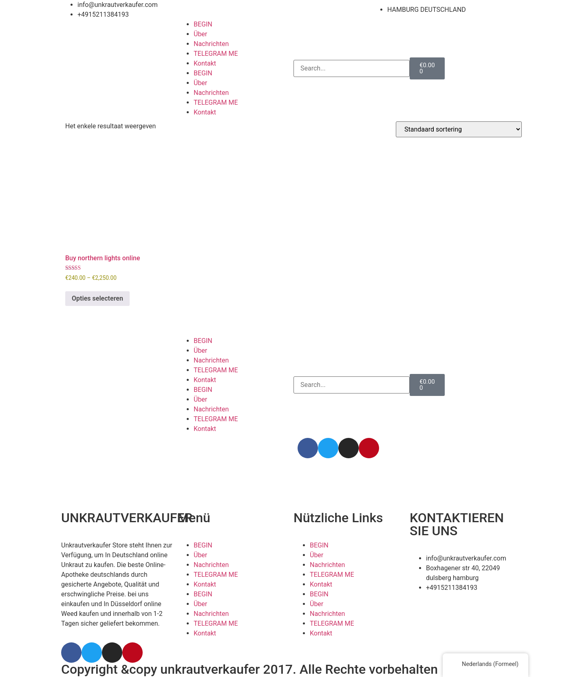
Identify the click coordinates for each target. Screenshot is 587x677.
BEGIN (203, 24)
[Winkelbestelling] (459, 129)
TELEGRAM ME (216, 53)
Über (200, 34)
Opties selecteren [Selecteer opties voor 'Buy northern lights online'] (97, 298)
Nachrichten (211, 44)
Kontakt (205, 63)
